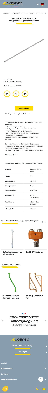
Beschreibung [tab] (24, 108)
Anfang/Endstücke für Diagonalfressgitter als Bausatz (35, 299)
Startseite (6, 13)
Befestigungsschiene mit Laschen (12, 253)
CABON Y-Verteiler (34, 252)
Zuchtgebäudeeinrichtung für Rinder (26, 13)
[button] (38, 4)
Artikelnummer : (10, 86)
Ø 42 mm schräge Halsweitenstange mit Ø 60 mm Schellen (11, 299)
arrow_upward (41, 379)
